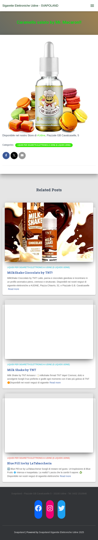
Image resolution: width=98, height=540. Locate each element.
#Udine (41, 135)
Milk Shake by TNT (21, 370)
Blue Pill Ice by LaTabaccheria (29, 463)
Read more (13, 289)
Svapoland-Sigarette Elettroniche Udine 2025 (61, 532)
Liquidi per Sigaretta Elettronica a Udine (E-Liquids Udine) (43, 145)
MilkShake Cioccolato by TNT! (29, 273)
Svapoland (19, 532)
